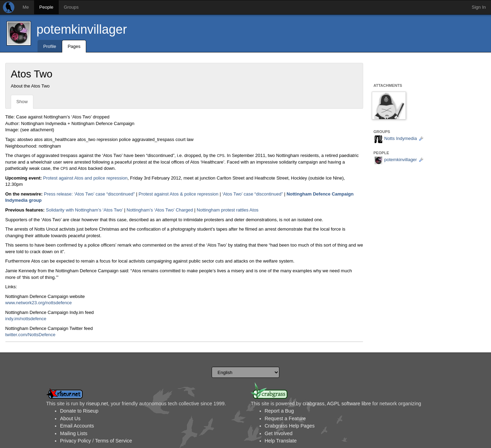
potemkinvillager (81, 29)
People (46, 7)
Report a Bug (279, 411)
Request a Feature (285, 418)
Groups (71, 7)
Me (26, 7)
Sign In (479, 7)
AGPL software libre (349, 403)
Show (22, 101)
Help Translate (281, 440)
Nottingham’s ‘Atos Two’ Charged (159, 210)
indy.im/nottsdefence (25, 318)
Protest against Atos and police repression (85, 178)
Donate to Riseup (79, 411)
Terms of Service (113, 440)
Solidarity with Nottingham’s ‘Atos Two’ (84, 210)
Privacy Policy (75, 440)
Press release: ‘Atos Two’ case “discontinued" (89, 194)
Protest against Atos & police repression (179, 194)
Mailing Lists (74, 433)
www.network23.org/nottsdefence (38, 302)
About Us (70, 418)
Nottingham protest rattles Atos (228, 210)
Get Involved (279, 433)
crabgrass (314, 403)
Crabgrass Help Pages (290, 426)
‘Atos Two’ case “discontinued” (252, 194)
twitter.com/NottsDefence (30, 334)
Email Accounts (77, 426)
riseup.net (97, 403)
